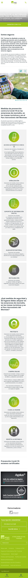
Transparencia (5, 554)
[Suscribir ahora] (14, 529)
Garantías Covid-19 (14, 24)
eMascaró (6, 571)
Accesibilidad (5, 565)
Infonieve (7, 575)
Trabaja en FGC (19, 548)
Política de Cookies (20, 557)
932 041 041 (26, 2)
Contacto (11, 548)
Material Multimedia (7, 559)
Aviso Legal (14, 554)
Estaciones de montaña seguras (13, 497)
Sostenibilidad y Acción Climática (11, 562)
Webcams (21, 575)
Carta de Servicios (15, 565)
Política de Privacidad (7, 557)
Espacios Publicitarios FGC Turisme (11, 551)
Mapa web (4, 548)
